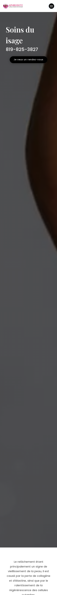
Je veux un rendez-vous (28, 59)
